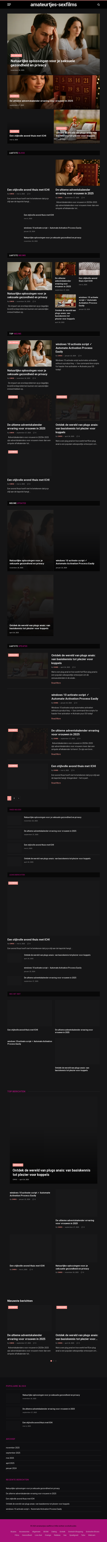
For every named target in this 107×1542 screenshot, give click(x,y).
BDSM (46, 1532)
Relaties (57, 1535)
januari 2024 (11, 1468)
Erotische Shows (92, 1532)
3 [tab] (56, 1360)
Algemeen (14, 96)
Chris (11, 194)
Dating (54, 1532)
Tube (83, 1535)
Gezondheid (16, 55)
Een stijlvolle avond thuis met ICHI (28, 135)
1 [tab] (51, 1360)
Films (17, 1535)
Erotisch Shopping (75, 1532)
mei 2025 (10, 1458)
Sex (64, 1535)
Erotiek (62, 1532)
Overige (48, 1535)
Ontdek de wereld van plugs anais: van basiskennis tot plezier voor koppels (76, 134)
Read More (56, 683)
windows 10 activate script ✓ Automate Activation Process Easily (52, 228)
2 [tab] (53, 1360)
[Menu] (9, 4)
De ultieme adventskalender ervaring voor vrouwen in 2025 (41, 100)
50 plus (13, 1532)
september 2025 (13, 1453)
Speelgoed (61, 128)
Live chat (38, 1535)
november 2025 (13, 1448)
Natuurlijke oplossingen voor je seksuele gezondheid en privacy (43, 63)
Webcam (91, 1535)
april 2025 (10, 1463)
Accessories (24, 1532)
